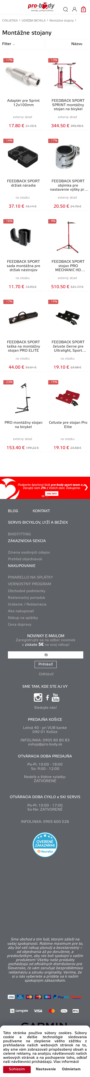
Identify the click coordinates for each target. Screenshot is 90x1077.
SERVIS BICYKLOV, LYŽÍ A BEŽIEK (38, 522)
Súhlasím (17, 1069)
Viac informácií (66, 1062)
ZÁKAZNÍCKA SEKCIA (27, 541)
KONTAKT (41, 511)
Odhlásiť (46, 674)
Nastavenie (46, 1069)
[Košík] (83, 9)
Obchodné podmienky (26, 591)
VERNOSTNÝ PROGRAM (29, 584)
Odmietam (71, 1069)
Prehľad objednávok (25, 559)
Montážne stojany (61, 20)
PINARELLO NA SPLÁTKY (30, 577)
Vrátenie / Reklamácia (27, 604)
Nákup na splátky (23, 618)
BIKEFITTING (19, 534)
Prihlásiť (45, 664)
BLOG (13, 511)
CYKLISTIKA (10, 20)
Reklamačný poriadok (26, 598)
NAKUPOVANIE (22, 566)
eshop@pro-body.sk (45, 744)
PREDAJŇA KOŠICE (45, 720)
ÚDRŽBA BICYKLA (34, 20)
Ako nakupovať (21, 611)
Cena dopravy (19, 624)
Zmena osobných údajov (29, 552)
